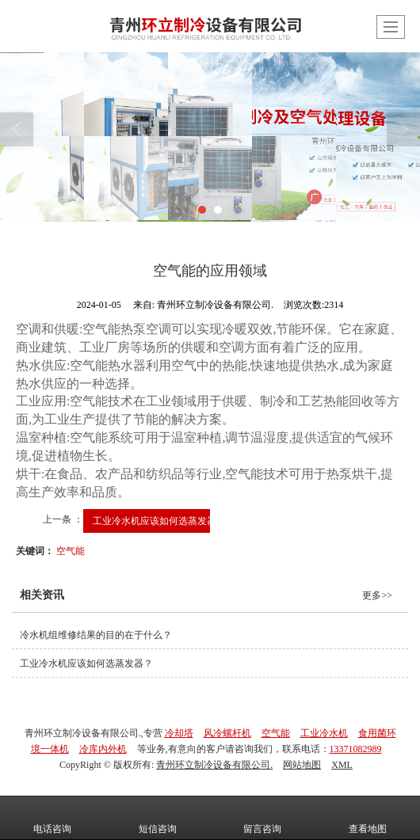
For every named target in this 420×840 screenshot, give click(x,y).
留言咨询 (262, 817)
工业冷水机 (324, 733)
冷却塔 (179, 733)
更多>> (377, 595)
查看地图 (368, 817)
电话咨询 (52, 817)
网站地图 (302, 764)
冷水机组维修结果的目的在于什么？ (96, 634)
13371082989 (356, 748)
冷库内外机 (103, 748)
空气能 (70, 551)
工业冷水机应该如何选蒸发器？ (159, 520)
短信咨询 (158, 817)
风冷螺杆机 (227, 733)
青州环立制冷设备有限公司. (214, 764)
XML (342, 764)
